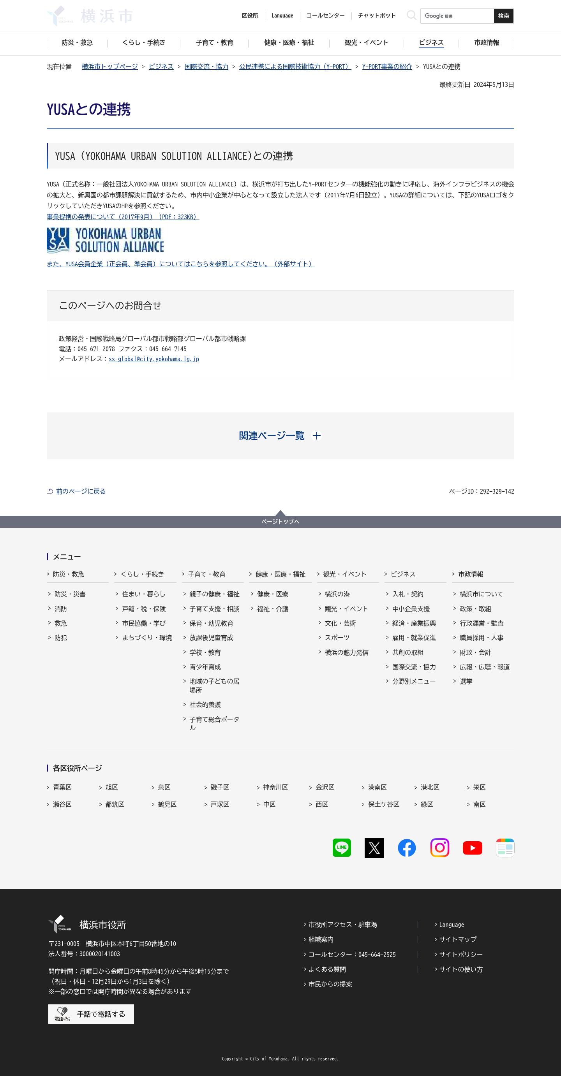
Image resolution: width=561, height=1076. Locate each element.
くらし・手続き (142, 574)
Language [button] (282, 15)
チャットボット (377, 15)
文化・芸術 (340, 623)
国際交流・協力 (206, 66)
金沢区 (325, 787)
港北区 (430, 787)
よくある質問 (327, 969)
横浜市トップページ (110, 66)
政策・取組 (475, 609)
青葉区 (62, 787)
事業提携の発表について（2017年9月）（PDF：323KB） (123, 217)
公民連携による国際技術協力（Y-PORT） (295, 66)
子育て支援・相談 (215, 609)
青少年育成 (205, 667)
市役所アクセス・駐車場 (343, 924)
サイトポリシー (461, 954)
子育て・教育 (207, 574)
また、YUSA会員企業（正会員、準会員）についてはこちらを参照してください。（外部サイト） (181, 264)
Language (451, 924)
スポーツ (337, 638)
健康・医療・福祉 (280, 574)
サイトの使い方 (461, 969)
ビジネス (161, 66)
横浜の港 (337, 594)
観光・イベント (345, 574)
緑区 (427, 804)
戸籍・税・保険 (144, 609)
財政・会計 (475, 652)
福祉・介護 (272, 609)
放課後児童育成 (211, 638)
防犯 (61, 638)
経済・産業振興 (414, 623)
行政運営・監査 (481, 623)
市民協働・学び (144, 623)
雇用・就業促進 (414, 638)
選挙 (466, 681)
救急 (61, 623)
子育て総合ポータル (215, 723)
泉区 (164, 787)
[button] (280, 435)
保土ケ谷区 (383, 804)
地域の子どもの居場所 (215, 685)
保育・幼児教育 (211, 623)
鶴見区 (167, 804)
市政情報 (470, 574)
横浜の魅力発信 (347, 652)
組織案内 (321, 939)
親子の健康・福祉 (215, 594)
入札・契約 (407, 594)
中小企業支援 (411, 609)
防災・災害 (70, 594)
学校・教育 (205, 652)
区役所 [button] (250, 15)
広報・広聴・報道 (485, 667)
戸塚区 (220, 804)
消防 (61, 609)
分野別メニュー (414, 681)
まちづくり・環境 (147, 638)
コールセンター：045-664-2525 (352, 954)
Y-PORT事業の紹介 (387, 66)
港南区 (377, 787)
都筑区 (115, 804)
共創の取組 (407, 652)
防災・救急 (68, 574)
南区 (479, 804)
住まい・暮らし (144, 594)
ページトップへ (280, 521)
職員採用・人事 (481, 638)
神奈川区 (275, 787)
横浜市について (481, 594)
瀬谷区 (62, 804)
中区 (269, 804)
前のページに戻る (81, 491)
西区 (322, 804)
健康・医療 (272, 594)
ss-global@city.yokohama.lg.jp (154, 359)
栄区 (479, 787)
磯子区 (220, 787)
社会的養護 (205, 705)
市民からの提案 (330, 984)
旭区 (112, 787)
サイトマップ (458, 939)
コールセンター (326, 15)
